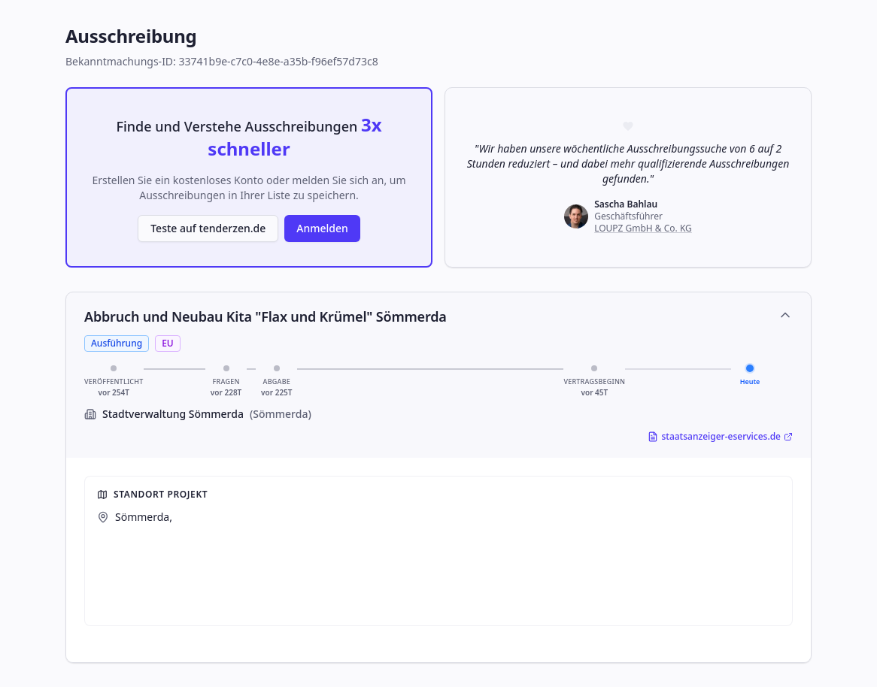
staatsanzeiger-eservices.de (720, 437)
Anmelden (322, 228)
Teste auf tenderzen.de (208, 228)
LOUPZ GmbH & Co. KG (643, 228)
